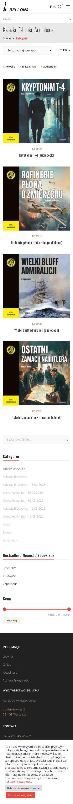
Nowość (10, 576)
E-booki (8, 532)
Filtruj (12, 620)
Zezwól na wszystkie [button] (20, 795)
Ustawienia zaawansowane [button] (23, 788)
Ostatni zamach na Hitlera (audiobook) (36, 417)
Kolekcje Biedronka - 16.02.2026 (24, 485)
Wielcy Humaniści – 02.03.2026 (23, 500)
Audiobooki (10, 540)
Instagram (55, 6)
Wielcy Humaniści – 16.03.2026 (23, 516)
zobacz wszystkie (14, 469)
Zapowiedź (10, 584)
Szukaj (66, 439)
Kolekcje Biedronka (15, 477)
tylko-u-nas (29, 66)
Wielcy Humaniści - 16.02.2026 (23, 492)
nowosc (10, 66)
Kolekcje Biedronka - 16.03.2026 (24, 508)
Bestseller (9, 568)
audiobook (49, 66)
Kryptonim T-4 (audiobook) (36, 155)
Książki (7, 524)
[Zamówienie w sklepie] (27, 50)
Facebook (51, 6)
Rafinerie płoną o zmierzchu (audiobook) (36, 242)
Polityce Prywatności (18, 781)
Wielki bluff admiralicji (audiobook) (36, 330)
